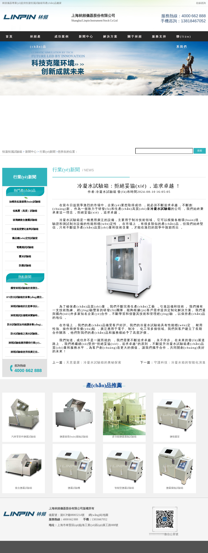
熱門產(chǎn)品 (25, 190)
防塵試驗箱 (25, 265)
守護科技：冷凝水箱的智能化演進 (180, 362)
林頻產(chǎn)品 (38, 41)
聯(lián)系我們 (183, 41)
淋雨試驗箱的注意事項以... (25, 306)
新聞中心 (86, 36)
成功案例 (61, 36)
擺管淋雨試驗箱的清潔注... (25, 288)
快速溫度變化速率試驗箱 (25, 229)
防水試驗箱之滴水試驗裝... (25, 333)
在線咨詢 (201, 3)
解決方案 (110, 36)
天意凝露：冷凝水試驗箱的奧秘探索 (93, 362)
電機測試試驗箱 (25, 247)
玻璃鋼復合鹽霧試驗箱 (25, 220)
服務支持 (159, 36)
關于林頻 (135, 36)
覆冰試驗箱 (25, 256)
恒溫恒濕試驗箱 (12, 151)
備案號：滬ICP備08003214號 (67, 515)
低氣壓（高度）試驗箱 (25, 210)
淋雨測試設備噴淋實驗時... (25, 315)
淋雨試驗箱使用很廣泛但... (25, 351)
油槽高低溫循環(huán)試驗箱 (24, 201)
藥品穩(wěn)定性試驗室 (25, 238)
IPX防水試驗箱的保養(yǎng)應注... (24, 297)
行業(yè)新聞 (48, 151)
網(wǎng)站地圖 (98, 515)
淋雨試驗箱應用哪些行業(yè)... (25, 342)
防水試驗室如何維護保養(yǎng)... (25, 324)
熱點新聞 (24, 277)
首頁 (9, 36)
